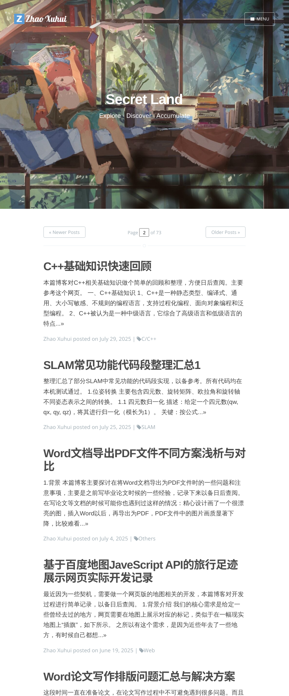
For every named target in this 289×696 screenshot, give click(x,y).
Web (147, 650)
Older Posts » (225, 232)
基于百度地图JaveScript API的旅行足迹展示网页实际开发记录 (140, 571)
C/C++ (146, 339)
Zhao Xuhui (57, 339)
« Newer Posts (64, 232)
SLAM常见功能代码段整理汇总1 (121, 365)
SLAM (146, 427)
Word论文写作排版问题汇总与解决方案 (139, 676)
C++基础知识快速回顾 (97, 266)
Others (145, 538)
